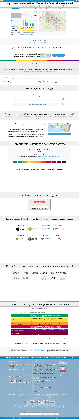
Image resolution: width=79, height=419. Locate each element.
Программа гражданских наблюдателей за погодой (45, 377)
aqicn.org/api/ (59, 82)
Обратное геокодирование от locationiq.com (43, 385)
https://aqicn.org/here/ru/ (39, 66)
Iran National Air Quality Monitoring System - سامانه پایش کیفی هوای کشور (40, 401)
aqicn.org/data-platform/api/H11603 (44, 81)
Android (33, 228)
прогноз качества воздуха (15, 381)
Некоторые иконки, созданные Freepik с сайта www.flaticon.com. (43, 383)
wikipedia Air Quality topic (44, 338)
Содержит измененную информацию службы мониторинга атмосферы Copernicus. (43, 381)
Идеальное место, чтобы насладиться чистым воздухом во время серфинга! (43, 389)
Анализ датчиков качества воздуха (17, 374)
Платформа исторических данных (17, 386)
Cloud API (58, 237)
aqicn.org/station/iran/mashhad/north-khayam (50, 158)
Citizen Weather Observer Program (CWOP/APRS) (40, 400)
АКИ (21, 11)
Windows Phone (46, 228)
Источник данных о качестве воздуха (18, 379)
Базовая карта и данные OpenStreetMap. (42, 387)
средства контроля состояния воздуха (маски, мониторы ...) (19, 383)
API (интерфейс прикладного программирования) (20, 384)
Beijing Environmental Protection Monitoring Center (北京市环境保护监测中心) (40, 402)
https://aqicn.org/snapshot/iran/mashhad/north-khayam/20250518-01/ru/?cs (39, 71)
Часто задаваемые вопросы (16, 376)
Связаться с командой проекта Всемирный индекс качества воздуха (20, 365)
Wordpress (46, 238)
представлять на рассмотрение (50, 413)
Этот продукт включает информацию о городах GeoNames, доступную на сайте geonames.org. (44, 372)
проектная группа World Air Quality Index (43, 351)
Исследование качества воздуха (17, 369)
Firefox (33, 238)
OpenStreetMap (59, 31)
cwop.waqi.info (38, 378)
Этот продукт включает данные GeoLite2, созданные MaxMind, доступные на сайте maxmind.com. (45, 370)
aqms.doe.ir (28, 49)
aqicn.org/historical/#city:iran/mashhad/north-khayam (49, 156)
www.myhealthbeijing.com (57, 343)
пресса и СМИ (13, 366)
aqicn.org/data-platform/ (39, 172)
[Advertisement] (39, 184)
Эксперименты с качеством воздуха (17, 372)
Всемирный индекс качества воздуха (40, 350)
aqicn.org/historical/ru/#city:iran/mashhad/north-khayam (39, 171)
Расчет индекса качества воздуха (17, 380)
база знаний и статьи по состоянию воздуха (19, 371)
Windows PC (58, 228)
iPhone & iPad (20, 228)
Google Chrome (20, 238)
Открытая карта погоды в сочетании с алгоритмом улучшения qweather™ (44, 375)
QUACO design (37, 391)
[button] (53, 17)
